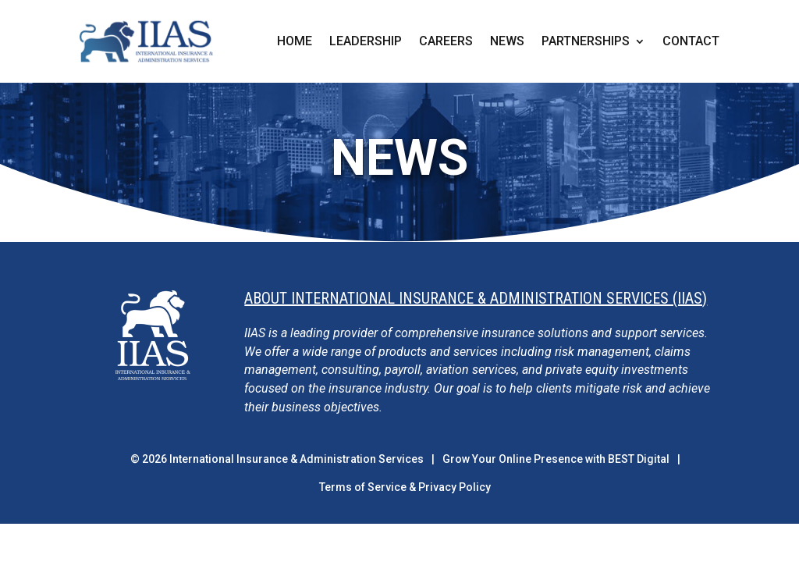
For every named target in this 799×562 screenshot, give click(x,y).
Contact (690, 42)
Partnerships (586, 42)
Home (294, 42)
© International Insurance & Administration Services (277, 459)
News (507, 42)
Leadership (365, 42)
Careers (446, 42)
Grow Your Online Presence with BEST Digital (555, 459)
